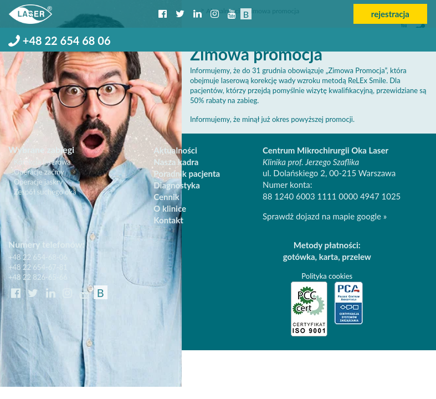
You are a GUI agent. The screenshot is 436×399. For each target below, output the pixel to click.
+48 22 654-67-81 (38, 267)
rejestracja (390, 14)
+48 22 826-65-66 (38, 277)
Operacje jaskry (38, 181)
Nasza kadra (175, 162)
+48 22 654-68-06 (38, 257)
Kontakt (168, 220)
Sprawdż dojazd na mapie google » (325, 216)
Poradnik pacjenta (186, 173)
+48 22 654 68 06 (59, 40)
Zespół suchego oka (45, 191)
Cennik (166, 197)
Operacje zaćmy (39, 171)
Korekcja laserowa (42, 161)
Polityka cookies (326, 276)
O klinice (169, 208)
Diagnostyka (176, 185)
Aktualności (175, 150)
